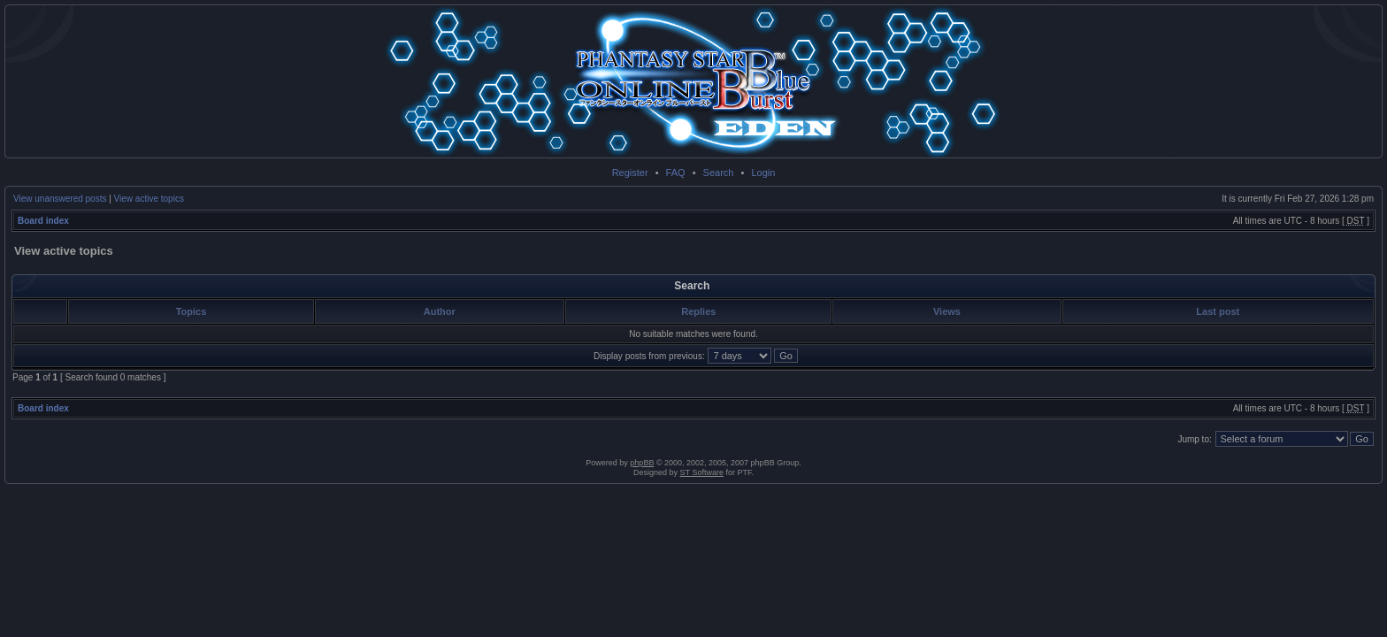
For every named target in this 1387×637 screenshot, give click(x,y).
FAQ (676, 172)
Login (763, 172)
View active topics (149, 198)
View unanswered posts (59, 198)
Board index (43, 221)
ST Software (702, 472)
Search (718, 172)
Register (630, 172)
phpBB (642, 462)
